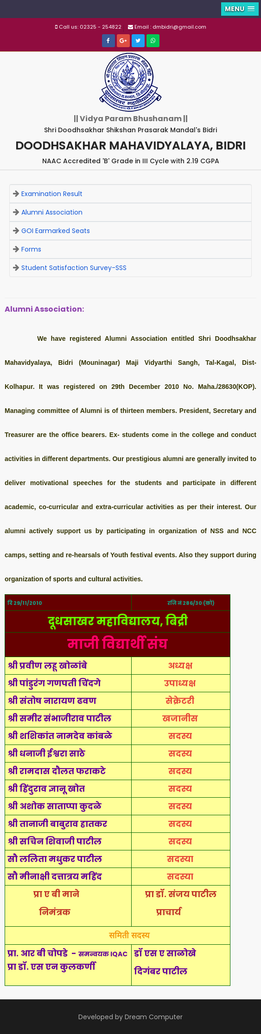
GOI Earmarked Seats (55, 230)
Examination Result (52, 193)
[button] (240, 9)
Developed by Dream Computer (130, 1017)
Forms (31, 249)
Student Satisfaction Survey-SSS (74, 267)
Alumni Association (52, 212)
